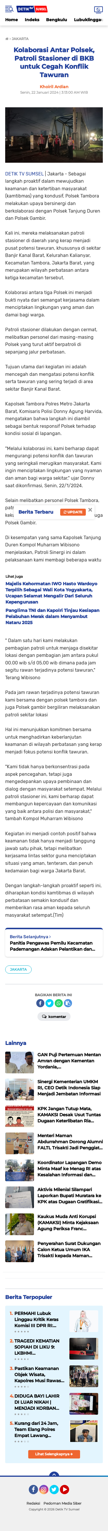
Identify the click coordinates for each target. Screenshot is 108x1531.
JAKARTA (18, 969)
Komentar (54, 1016)
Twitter (57, 1492)
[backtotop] (54, 1477)
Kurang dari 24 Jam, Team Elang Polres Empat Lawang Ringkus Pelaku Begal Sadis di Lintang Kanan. (38, 1429)
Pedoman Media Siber (62, 1503)
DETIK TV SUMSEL (24, 174)
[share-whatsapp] (59, 1003)
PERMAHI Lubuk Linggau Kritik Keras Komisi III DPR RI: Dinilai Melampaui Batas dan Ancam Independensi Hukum (38, 1320)
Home (11, 19)
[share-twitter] (50, 1003)
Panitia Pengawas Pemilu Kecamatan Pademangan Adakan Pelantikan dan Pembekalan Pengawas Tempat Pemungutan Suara (51, 946)
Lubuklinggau (89, 19)
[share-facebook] (40, 1003)
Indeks (32, 19)
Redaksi (33, 1503)
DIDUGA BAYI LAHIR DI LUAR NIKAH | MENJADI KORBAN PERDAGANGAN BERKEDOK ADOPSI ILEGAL (36, 1402)
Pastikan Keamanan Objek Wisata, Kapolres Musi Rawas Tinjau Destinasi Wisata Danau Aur (37, 1375)
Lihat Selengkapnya (54, 1454)
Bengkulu (56, 19)
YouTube (68, 1492)
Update (73, 512)
